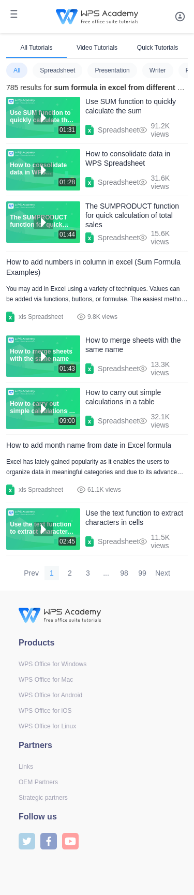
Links (26, 766)
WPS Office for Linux (47, 726)
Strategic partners (43, 797)
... (106, 573)
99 (142, 573)
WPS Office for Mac (46, 679)
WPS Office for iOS (45, 710)
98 (124, 573)
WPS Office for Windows (52, 664)
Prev (31, 573)
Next (162, 573)
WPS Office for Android (50, 695)
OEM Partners (38, 782)
